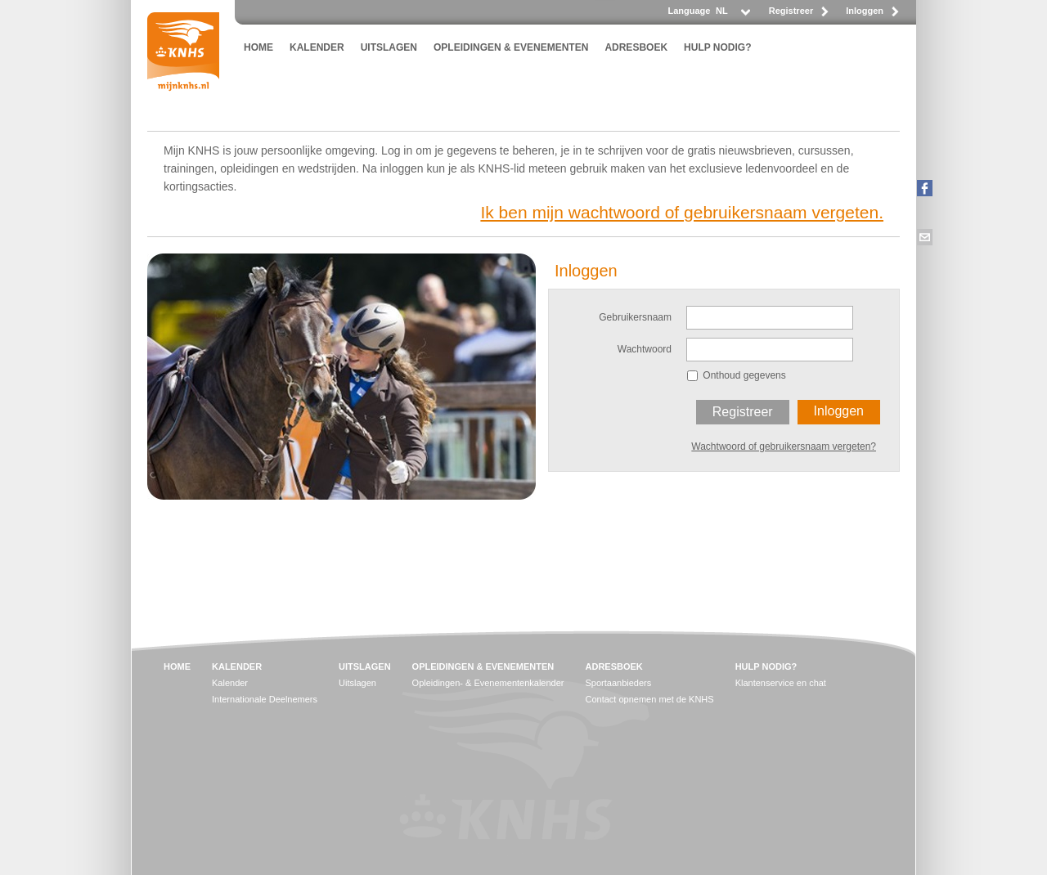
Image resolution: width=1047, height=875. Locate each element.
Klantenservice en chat (780, 683)
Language (688, 11)
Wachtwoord (645, 349)
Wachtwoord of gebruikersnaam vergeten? (783, 446)
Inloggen (864, 11)
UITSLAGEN (389, 47)
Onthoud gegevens (744, 375)
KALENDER (317, 47)
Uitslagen (357, 683)
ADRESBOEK (635, 47)
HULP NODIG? (717, 47)
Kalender (230, 683)
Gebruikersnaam (635, 317)
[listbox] (732, 15)
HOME (258, 47)
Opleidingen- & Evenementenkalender (488, 683)
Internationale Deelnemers (264, 699)
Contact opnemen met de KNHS (650, 699)
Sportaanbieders (619, 683)
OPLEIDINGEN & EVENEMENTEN (511, 47)
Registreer (791, 11)
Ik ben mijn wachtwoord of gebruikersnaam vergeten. (681, 212)
